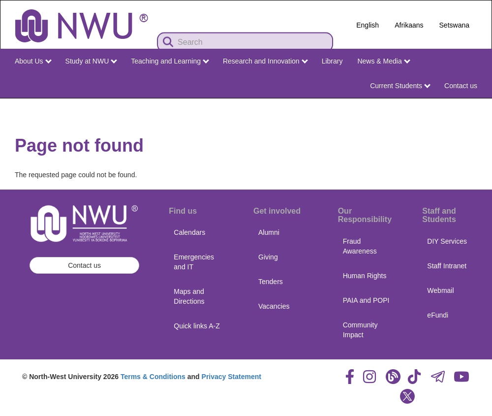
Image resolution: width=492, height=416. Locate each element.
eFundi (437, 315)
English (367, 25)
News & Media (383, 61)
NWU (471, 107)
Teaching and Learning (170, 61)
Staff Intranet (446, 266)
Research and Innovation (265, 61)
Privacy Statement (231, 377)
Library (332, 61)
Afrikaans (409, 25)
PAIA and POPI (366, 300)
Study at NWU (91, 61)
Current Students (400, 86)
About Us (33, 61)
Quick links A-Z (196, 326)
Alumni (268, 232)
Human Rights (365, 276)
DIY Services (447, 241)
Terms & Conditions (153, 377)
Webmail (440, 290)
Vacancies (274, 306)
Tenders (270, 282)
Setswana (454, 25)
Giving (268, 257)
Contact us (460, 86)
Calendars (189, 232)
